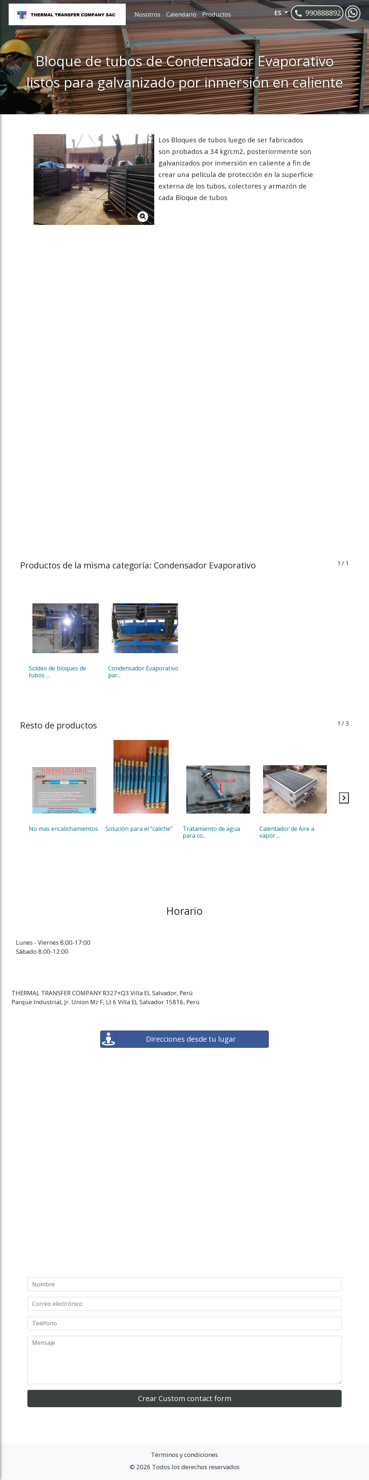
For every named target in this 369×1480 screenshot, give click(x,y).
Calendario (181, 14)
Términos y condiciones (184, 1454)
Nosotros (147, 14)
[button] (271, 14)
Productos (216, 14)
